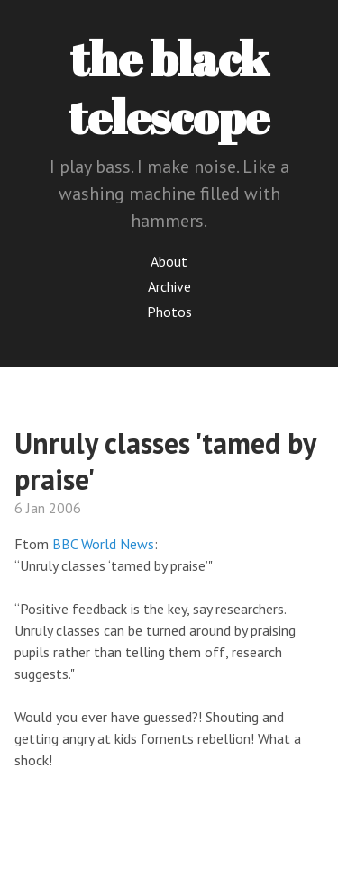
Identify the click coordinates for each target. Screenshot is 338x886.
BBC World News (103, 544)
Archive (169, 286)
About (169, 261)
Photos (169, 312)
